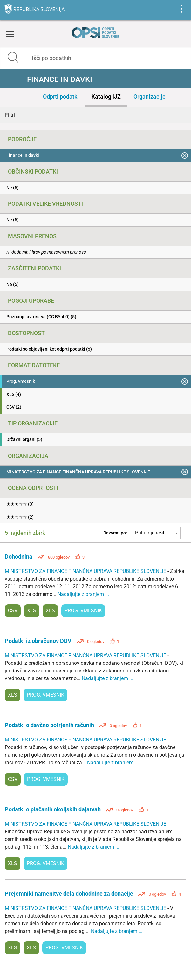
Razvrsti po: (115, 532)
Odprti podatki (61, 96)
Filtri (10, 115)
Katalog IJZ (106, 96)
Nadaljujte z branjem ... (83, 594)
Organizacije (149, 96)
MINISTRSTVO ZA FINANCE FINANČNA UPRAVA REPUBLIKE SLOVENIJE (86, 571)
